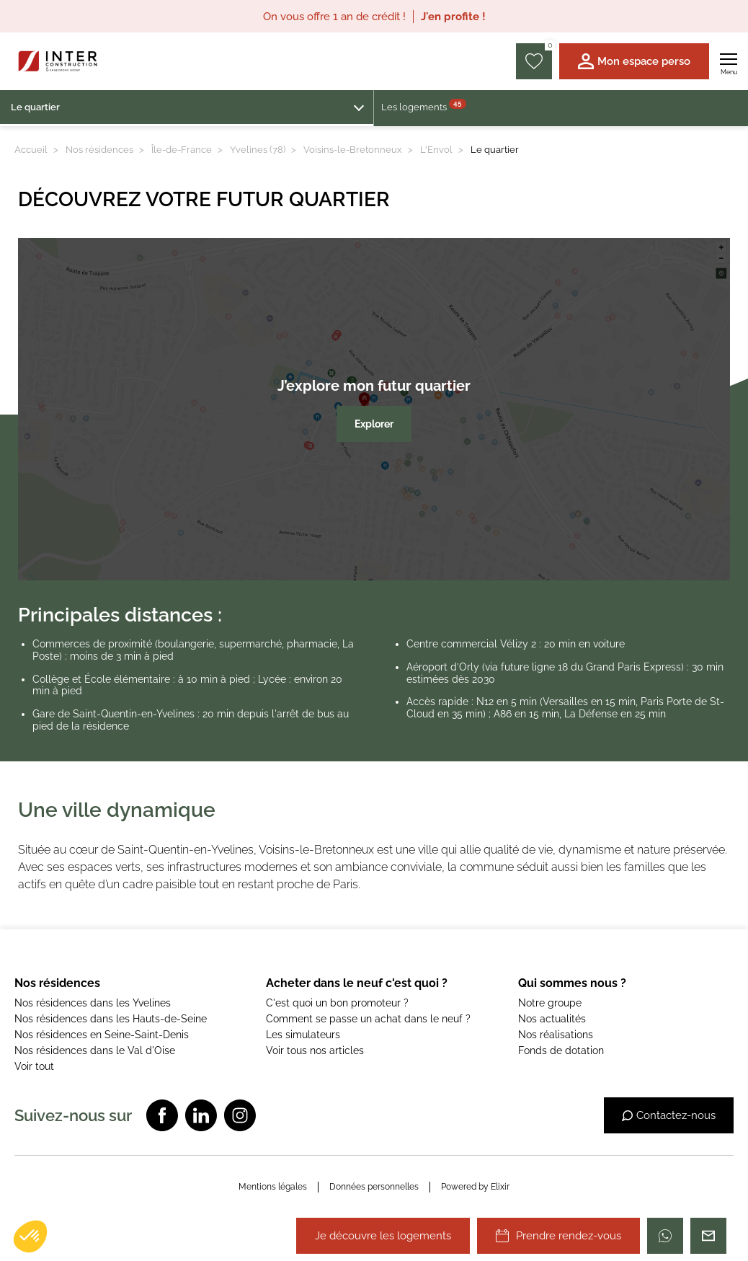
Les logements (423, 105)
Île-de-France (181, 149)
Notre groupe (550, 1003)
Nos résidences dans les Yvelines (92, 1003)
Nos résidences (99, 149)
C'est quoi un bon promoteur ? (337, 1003)
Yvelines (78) (257, 149)
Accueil (31, 149)
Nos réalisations (555, 1034)
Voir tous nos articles (315, 1050)
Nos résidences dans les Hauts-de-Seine (110, 1019)
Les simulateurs (303, 1034)
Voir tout (34, 1066)
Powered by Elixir (475, 1187)
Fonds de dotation (561, 1050)
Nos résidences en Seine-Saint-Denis (101, 1034)
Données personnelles (374, 1187)
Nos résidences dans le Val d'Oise (94, 1050)
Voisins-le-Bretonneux (352, 149)
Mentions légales (273, 1187)
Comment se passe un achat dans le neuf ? (368, 1019)
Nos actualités (552, 1019)
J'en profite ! (453, 16)
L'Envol (436, 149)
